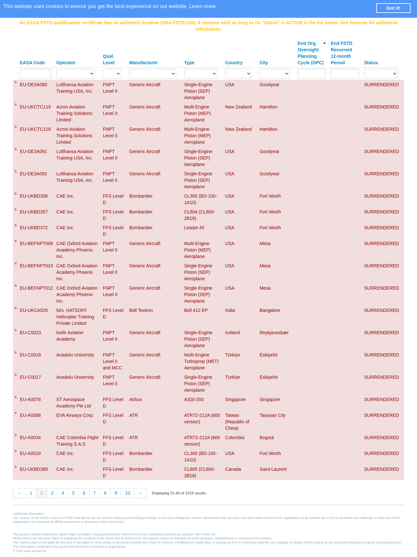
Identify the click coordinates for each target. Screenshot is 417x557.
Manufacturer (143, 62)
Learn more (202, 6)
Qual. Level (108, 59)
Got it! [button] (393, 8)
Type (189, 62)
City (264, 62)
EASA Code (32, 62)
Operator (65, 62)
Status (371, 62)
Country (234, 62)
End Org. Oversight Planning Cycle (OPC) (312, 53)
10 (127, 493)
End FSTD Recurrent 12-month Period (341, 53)
